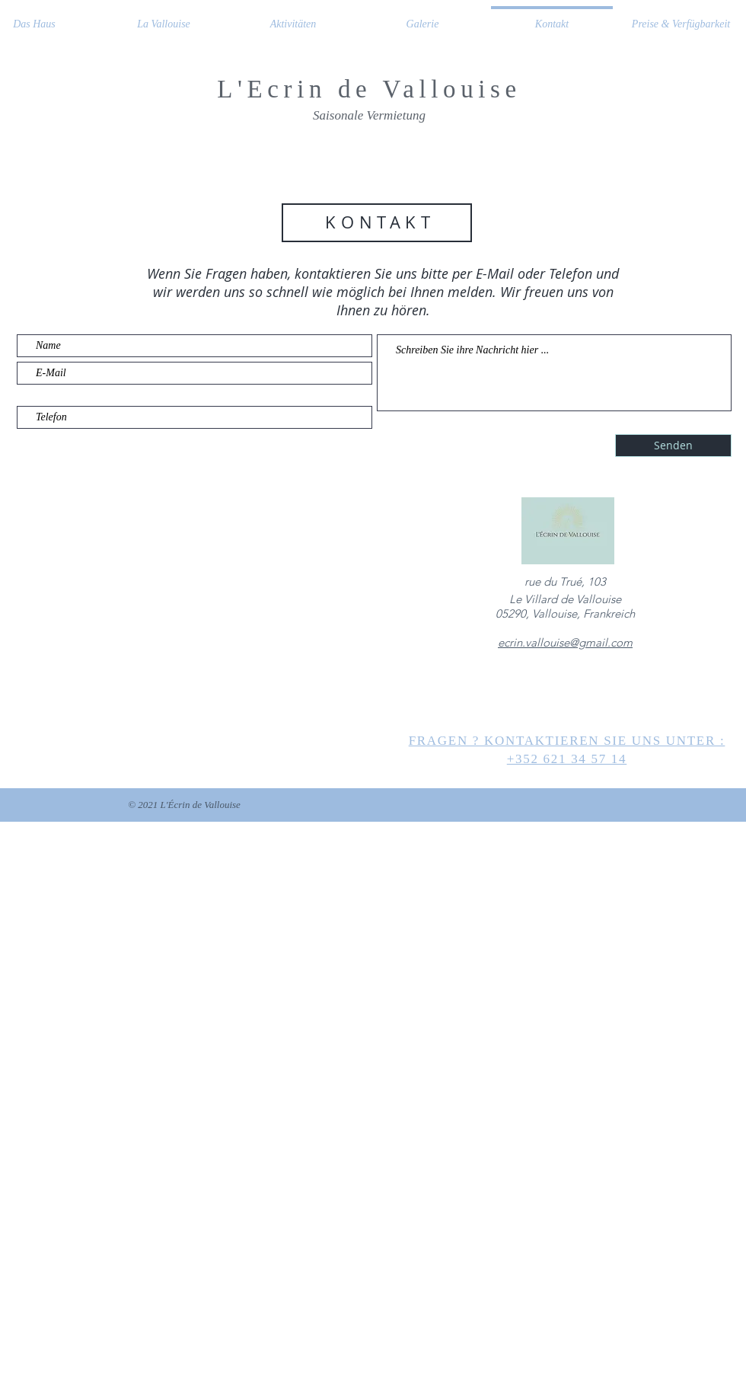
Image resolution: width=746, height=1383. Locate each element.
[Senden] (673, 445)
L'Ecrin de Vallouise (369, 89)
